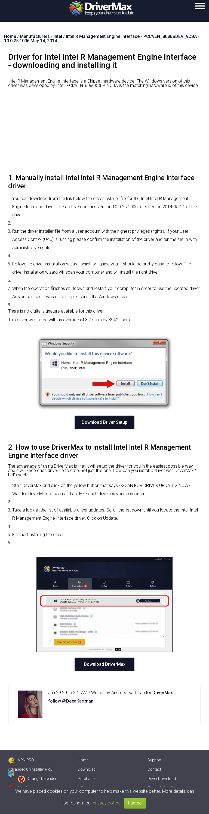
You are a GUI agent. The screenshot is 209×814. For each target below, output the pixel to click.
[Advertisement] (104, 133)
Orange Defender (37, 778)
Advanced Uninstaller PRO (30, 769)
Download (87, 769)
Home (83, 760)
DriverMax (162, 692)
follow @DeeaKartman (70, 701)
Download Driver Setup (104, 422)
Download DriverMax (104, 664)
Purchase (86, 778)
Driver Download (161, 778)
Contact (154, 769)
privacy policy (106, 803)
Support (154, 760)
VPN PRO (21, 760)
